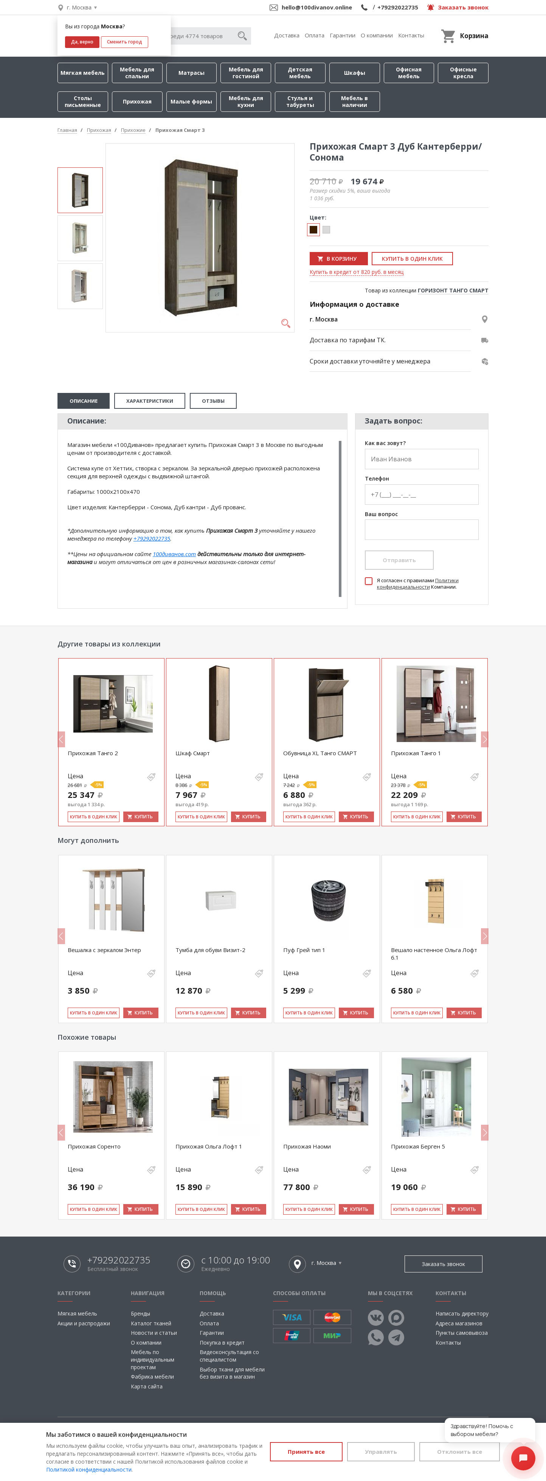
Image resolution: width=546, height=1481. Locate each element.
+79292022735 (397, 7)
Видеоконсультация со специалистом (229, 1355)
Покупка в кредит (222, 1342)
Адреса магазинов (459, 1323)
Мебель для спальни (137, 73)
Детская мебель (300, 73)
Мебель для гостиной (246, 73)
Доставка (286, 35)
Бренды (140, 1313)
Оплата (314, 35)
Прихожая (137, 101)
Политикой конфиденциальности (89, 1469)
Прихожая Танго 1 (416, 753)
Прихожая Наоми (307, 1146)
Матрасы (191, 72)
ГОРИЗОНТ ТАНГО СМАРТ (453, 290)
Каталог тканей (151, 1323)
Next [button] (485, 739)
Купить (144, 816)
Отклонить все (459, 1451)
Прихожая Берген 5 (418, 1146)
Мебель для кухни (246, 101)
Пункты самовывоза (462, 1332)
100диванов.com (174, 554)
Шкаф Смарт (192, 753)
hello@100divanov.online (317, 7)
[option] (80, 190)
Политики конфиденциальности (418, 583)
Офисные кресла (463, 73)
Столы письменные (83, 101)
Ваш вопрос (381, 514)
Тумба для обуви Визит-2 (210, 950)
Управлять (381, 1451)
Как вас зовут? (385, 443)
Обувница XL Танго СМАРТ (320, 753)
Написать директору (462, 1313)
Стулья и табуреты (300, 101)
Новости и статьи (154, 1332)
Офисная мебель (409, 73)
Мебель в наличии (354, 101)
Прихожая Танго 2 (93, 753)
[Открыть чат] (523, 1458)
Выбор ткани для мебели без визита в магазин (232, 1373)
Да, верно (82, 42)
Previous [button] (61, 739)
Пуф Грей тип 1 (304, 950)
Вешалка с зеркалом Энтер (104, 950)
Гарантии (342, 35)
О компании (377, 35)
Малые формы (191, 101)
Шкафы (354, 72)
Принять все (306, 1451)
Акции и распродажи (83, 1323)
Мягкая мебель (82, 72)
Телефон (377, 479)
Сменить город (124, 42)
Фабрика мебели (152, 1376)
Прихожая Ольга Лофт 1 (208, 1146)
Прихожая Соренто (94, 1146)
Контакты (411, 35)
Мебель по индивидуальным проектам (152, 1359)
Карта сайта (147, 1386)
